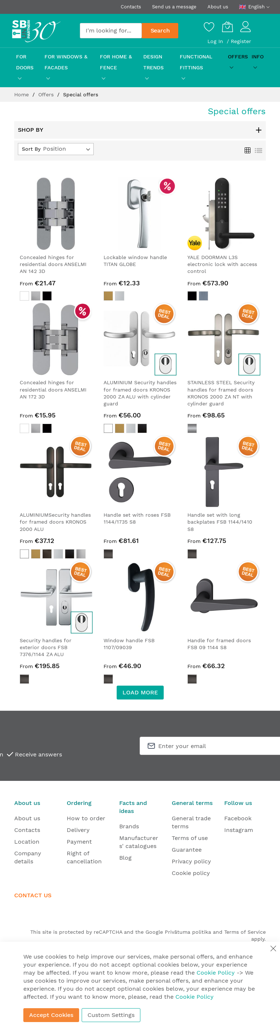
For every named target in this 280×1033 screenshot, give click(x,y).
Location (26, 841)
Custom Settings (111, 1014)
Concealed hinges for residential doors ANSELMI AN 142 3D (53, 264)
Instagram (238, 829)
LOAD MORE (140, 692)
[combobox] (111, 30)
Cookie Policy (216, 972)
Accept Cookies (51, 1014)
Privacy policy (191, 861)
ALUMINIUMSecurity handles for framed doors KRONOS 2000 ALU (55, 522)
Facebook (238, 818)
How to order (86, 818)
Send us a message (174, 6)
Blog (125, 857)
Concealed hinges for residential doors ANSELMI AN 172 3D (53, 389)
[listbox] (56, 296)
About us (217, 6)
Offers (46, 94)
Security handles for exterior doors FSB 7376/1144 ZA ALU (45, 647)
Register (241, 41)
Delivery (78, 829)
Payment (79, 841)
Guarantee (187, 849)
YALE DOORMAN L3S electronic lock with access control (222, 264)
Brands (129, 826)
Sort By (31, 149)
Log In (216, 41)
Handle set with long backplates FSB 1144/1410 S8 (219, 522)
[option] (24, 296)
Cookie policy (191, 873)
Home (22, 94)
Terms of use (190, 838)
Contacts (131, 6)
